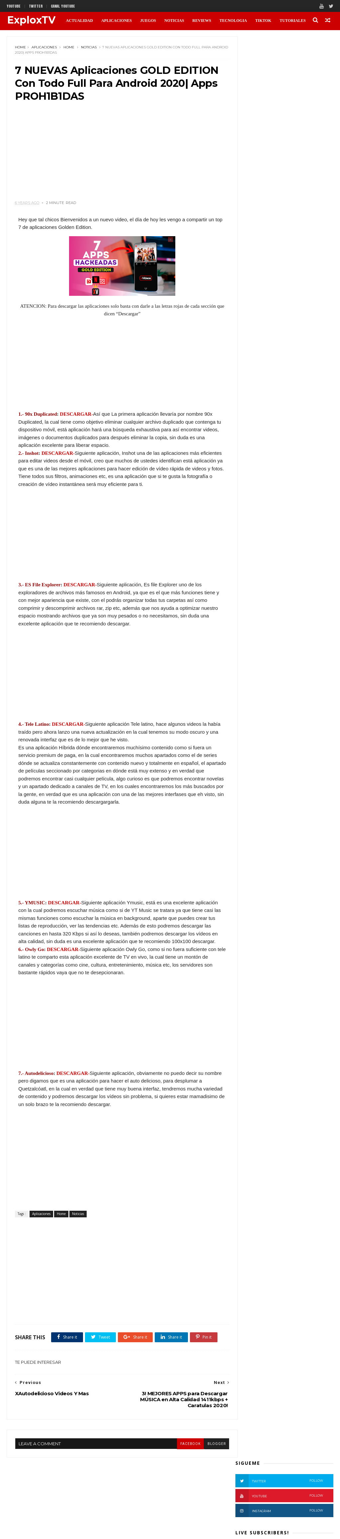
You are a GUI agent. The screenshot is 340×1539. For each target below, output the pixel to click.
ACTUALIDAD (78, 20)
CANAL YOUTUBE (63, 6)
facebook (178, 1484)
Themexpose (41, 1530)
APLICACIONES (116, 20)
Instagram (279, 89)
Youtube (14, 6)
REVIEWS (201, 20)
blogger (204, 1484)
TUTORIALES (292, 20)
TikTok (263, 20)
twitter (35, 6)
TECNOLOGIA (233, 20)
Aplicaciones (44, 48)
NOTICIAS (174, 20)
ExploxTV (31, 20)
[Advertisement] (116, 155)
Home (20, 48)
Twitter (279, 59)
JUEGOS (148, 20)
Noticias (89, 48)
